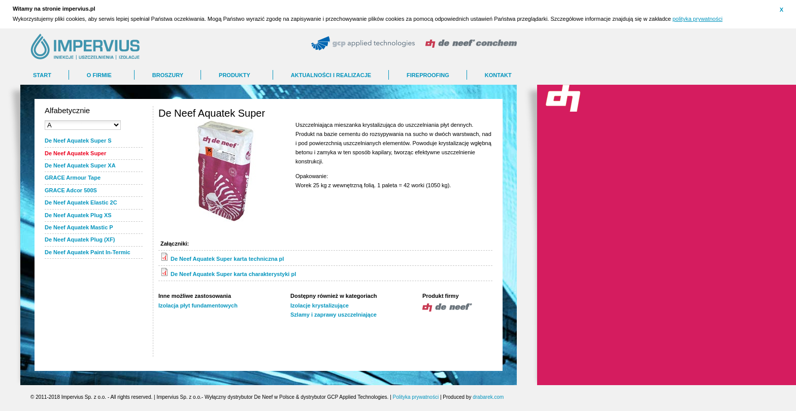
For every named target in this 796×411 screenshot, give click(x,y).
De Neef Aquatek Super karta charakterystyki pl (233, 274)
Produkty (234, 75)
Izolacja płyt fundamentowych (198, 305)
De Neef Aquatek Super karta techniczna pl (227, 259)
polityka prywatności (697, 19)
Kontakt (498, 75)
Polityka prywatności (416, 397)
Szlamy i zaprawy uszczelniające (333, 315)
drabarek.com (488, 397)
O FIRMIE (99, 75)
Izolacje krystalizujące (319, 305)
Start (42, 75)
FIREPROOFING (428, 75)
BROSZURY (167, 75)
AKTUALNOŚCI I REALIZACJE (331, 75)
